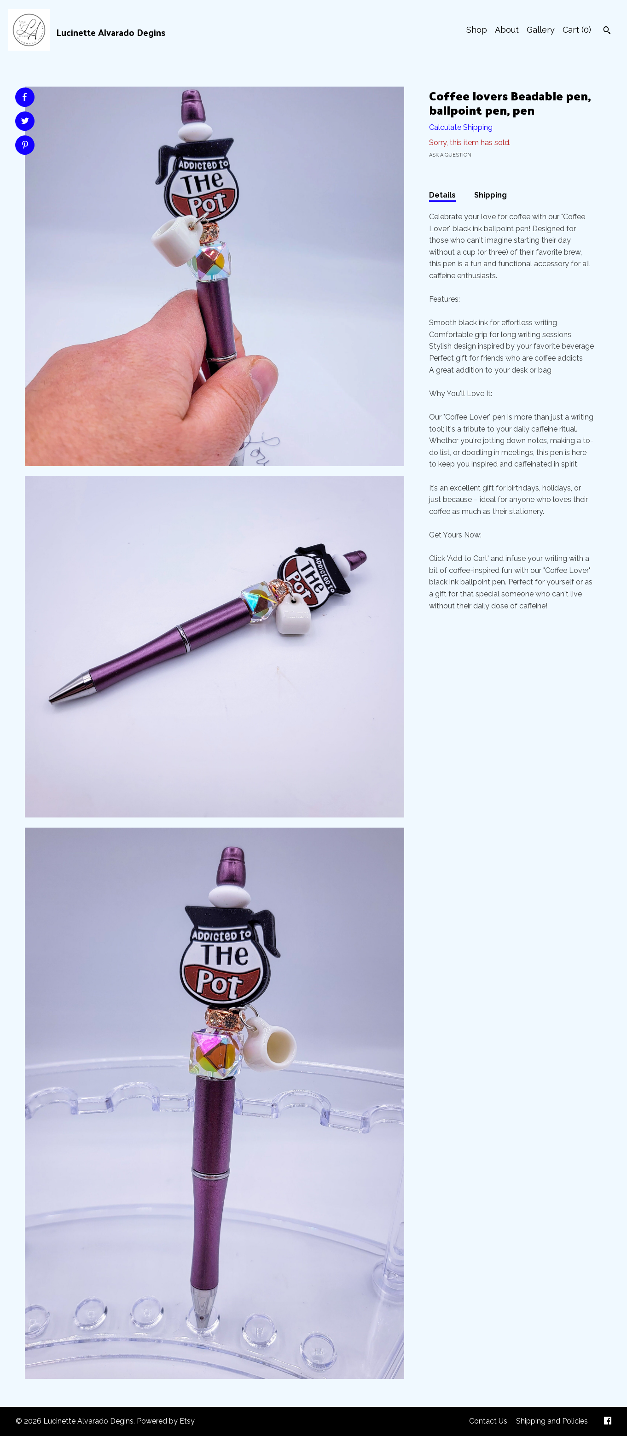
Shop (476, 30)
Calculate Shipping (461, 127)
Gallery (541, 30)
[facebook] (607, 1421)
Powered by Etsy (166, 1421)
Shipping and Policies (552, 1421)
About (507, 30)
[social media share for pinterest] (25, 146)
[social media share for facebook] (24, 97)
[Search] (607, 31)
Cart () (577, 30)
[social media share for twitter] (25, 122)
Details (442, 195)
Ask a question (450, 155)
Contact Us (488, 1421)
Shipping (490, 195)
